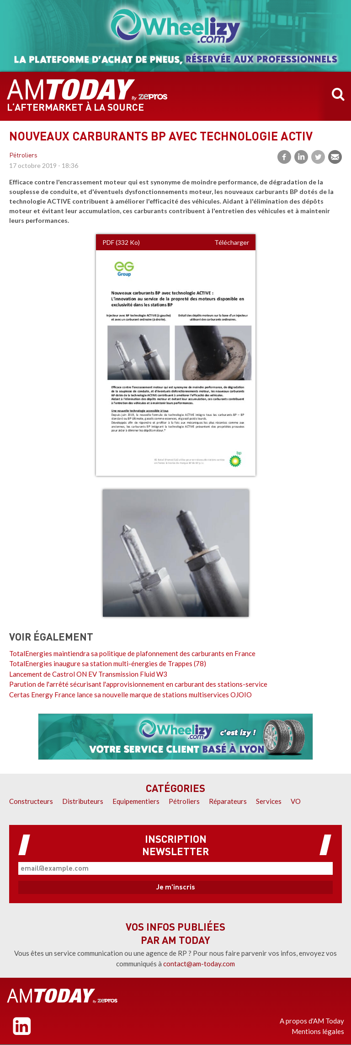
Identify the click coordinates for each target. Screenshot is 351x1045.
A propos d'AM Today (312, 1021)
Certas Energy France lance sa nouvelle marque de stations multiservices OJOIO (130, 694)
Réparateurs (228, 801)
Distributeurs (82, 801)
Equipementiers (136, 801)
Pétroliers (23, 156)
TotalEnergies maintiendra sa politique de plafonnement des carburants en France (132, 653)
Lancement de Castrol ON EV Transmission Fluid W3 (88, 674)
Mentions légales (318, 1031)
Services (269, 801)
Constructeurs (31, 801)
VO (296, 801)
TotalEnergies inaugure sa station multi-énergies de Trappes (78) (107, 663)
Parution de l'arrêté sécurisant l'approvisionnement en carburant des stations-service (138, 684)
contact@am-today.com (199, 963)
